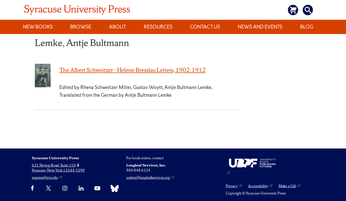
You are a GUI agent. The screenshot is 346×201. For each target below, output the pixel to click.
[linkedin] (81, 188)
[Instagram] (64, 188)
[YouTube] (97, 188)
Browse (80, 27)
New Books (38, 27)
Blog (306, 27)
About (117, 27)
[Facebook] (32, 188)
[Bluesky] (113, 188)
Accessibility (258, 186)
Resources (158, 27)
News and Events (260, 27)
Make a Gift (287, 186)
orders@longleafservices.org (148, 177)
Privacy (232, 186)
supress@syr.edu (45, 177)
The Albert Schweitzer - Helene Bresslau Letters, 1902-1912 (132, 70)
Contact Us (205, 27)
